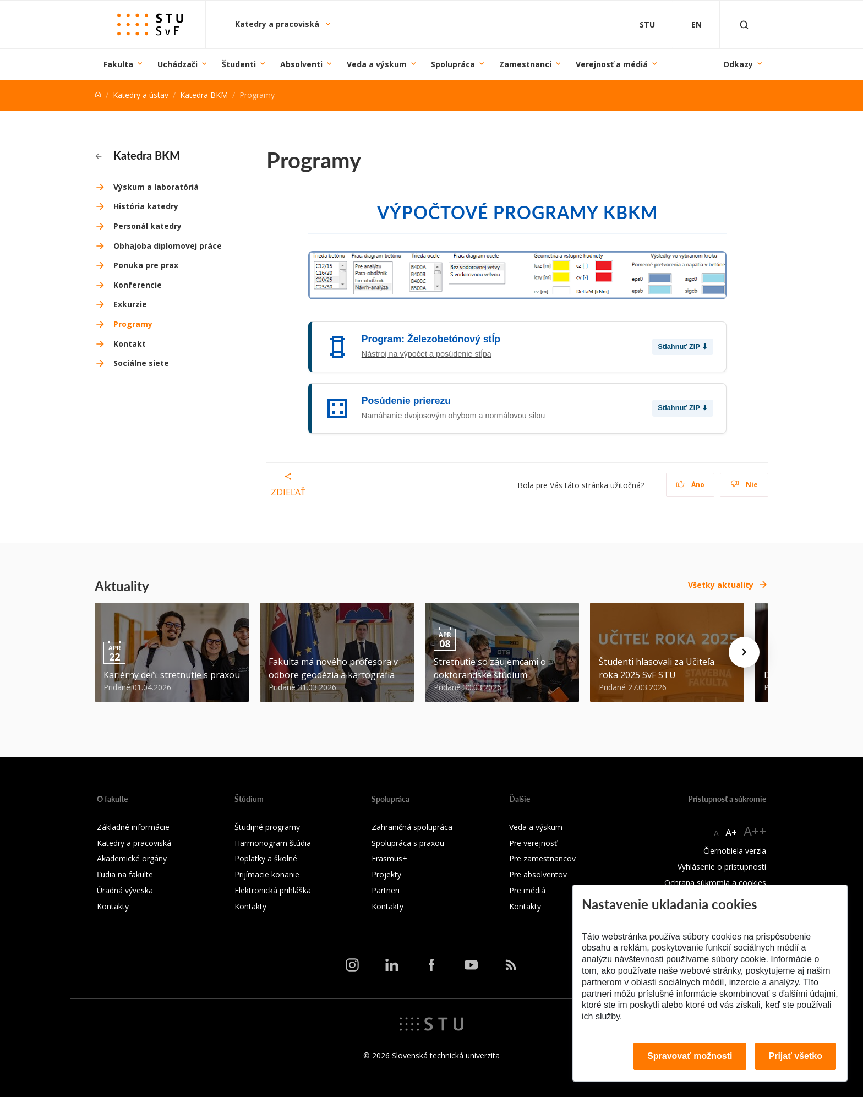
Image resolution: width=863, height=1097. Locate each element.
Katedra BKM (204, 95)
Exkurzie (130, 304)
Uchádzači (177, 64)
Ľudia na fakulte (125, 874)
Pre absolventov (538, 874)
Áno (690, 484)
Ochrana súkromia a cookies (715, 882)
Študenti (239, 64)
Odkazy (738, 64)
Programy (132, 324)
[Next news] (744, 652)
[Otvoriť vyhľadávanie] (744, 24)
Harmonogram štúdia (272, 843)
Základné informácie (133, 827)
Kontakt (129, 344)
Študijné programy (267, 827)
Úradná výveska (125, 890)
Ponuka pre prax (145, 265)
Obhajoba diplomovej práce (167, 246)
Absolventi (301, 64)
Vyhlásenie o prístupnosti (722, 866)
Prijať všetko (796, 1056)
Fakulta (118, 64)
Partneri (386, 890)
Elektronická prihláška (272, 890)
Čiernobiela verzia (734, 850)
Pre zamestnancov (542, 858)
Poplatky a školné (265, 858)
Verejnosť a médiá (612, 64)
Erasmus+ (389, 858)
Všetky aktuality (720, 585)
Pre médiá (527, 890)
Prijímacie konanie (266, 874)
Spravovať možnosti (689, 1056)
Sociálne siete (141, 363)
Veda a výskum (377, 64)
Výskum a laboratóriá (156, 187)
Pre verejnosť (533, 843)
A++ (755, 831)
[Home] (98, 95)
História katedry (145, 206)
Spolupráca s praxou (408, 843)
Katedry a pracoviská (278, 24)
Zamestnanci (525, 64)
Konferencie (137, 285)
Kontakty (113, 906)
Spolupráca (453, 64)
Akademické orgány (132, 858)
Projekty (386, 874)
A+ (731, 832)
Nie (744, 484)
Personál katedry (147, 226)
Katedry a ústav (140, 95)
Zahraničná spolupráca (412, 827)
